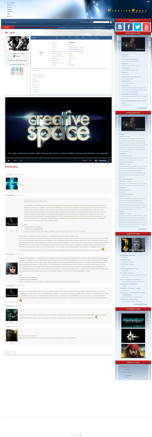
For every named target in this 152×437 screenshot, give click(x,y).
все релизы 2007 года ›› (141, 304)
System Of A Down (74, 47)
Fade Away (125, 54)
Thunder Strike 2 (126, 81)
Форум (9, 16)
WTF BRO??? (122, 153)
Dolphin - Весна (126, 259)
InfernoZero (128, 375)
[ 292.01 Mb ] (17, 53)
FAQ (8, 14)
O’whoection (125, 68)
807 (70, 60)
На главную (11, 2)
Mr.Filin (121, 164)
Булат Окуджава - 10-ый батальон (131, 279)
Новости (9, 5)
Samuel (121, 136)
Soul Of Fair (125, 85)
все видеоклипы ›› (142, 108)
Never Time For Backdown (126, 162)
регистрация (13, 22)
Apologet (121, 190)
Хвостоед (124, 72)
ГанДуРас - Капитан (127, 273)
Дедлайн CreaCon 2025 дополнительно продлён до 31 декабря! (38, 27)
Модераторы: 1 (127, 366)
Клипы (9, 7)
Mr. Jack (33, 37)
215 (70, 62)
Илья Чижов (32, 201)
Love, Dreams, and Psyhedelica (130, 59)
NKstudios (122, 181)
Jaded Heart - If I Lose (128, 264)
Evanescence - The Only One (129, 284)
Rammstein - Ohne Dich (128, 255)
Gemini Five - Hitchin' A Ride (130, 299)
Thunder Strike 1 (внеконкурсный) (131, 76)
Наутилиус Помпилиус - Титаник (131, 288)
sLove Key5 (122, 155)
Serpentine (125, 63)
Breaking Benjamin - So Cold (130, 268)
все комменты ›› (143, 229)
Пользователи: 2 (127, 372)
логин (6, 22)
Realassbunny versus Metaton (130, 94)
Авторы (9, 9)
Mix (70, 44)
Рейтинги (10, 11)
